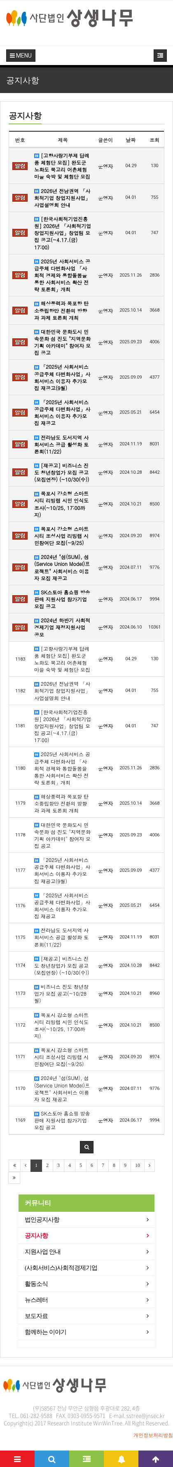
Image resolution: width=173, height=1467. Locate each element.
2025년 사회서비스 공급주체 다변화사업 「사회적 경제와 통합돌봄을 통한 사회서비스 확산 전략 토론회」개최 (62, 275)
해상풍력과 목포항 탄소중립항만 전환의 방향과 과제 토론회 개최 (61, 310)
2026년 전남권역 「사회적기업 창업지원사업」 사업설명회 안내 (62, 197)
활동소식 (36, 1284)
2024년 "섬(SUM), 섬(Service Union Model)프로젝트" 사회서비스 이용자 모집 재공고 (62, 567)
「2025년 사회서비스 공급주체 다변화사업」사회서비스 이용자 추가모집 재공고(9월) (62, 377)
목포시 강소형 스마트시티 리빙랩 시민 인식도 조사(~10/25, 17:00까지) (61, 504)
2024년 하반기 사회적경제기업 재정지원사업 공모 (62, 627)
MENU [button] (21, 55)
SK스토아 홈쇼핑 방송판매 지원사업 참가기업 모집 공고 (62, 599)
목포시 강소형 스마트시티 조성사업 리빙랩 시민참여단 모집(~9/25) (61, 535)
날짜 (131, 139)
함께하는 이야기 (45, 1332)
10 (137, 1165)
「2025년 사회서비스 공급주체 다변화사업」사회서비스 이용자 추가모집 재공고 (62, 412)
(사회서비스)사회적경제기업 (61, 1267)
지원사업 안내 (43, 1251)
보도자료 (36, 1316)
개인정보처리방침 (153, 1435)
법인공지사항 (42, 1219)
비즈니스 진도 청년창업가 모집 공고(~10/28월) (61, 993)
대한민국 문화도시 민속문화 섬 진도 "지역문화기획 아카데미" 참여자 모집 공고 (62, 342)
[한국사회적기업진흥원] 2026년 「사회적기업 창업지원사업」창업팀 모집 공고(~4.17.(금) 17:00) (62, 233)
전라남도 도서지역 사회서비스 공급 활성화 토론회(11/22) (61, 444)
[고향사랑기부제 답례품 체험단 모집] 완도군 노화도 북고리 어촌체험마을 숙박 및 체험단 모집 (62, 166)
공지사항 (36, 1235)
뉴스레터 (36, 1300)
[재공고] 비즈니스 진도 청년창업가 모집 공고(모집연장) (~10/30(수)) (61, 472)
